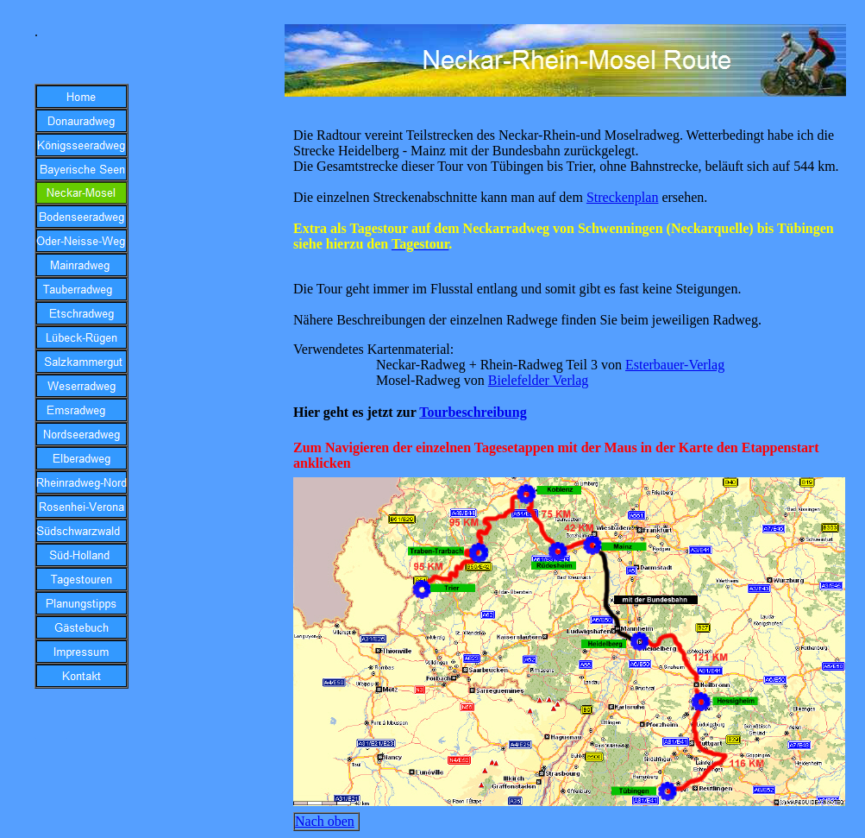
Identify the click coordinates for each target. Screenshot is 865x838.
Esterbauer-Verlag (674, 364)
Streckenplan (622, 197)
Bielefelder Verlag (538, 380)
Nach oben (324, 821)
